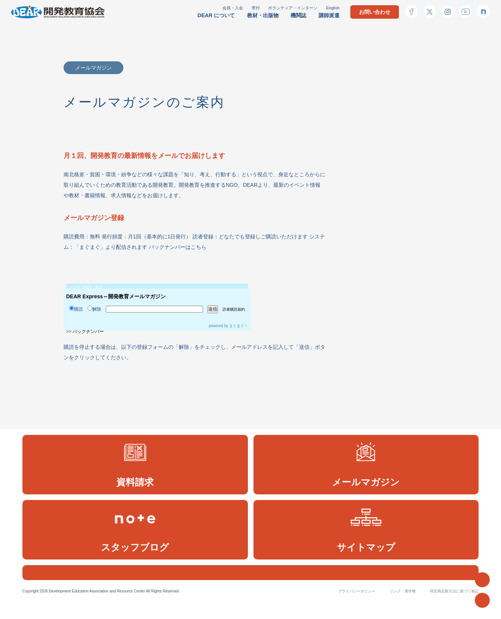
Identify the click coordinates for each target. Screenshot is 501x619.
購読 (76, 309)
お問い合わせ (374, 12)
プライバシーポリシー (356, 608)
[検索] (241, 580)
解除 (94, 309)
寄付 (256, 8)
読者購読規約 (233, 309)
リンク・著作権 (403, 608)
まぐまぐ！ (238, 326)
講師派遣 (329, 15)
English (332, 8)
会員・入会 (232, 8)
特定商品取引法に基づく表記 (454, 608)
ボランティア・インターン (292, 8)
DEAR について (216, 15)
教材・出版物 (263, 15)
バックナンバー (88, 331)
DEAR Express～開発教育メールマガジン (116, 296)
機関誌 (298, 15)
